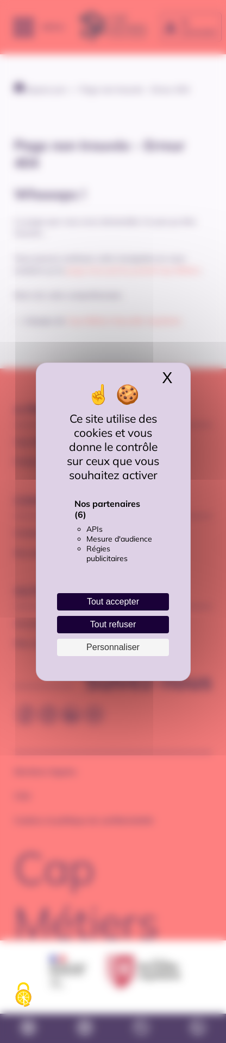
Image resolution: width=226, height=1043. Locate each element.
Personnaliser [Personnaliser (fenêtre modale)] (113, 647)
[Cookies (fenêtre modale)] (23, 995)
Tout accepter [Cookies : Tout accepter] (113, 601)
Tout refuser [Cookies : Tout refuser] (113, 624)
